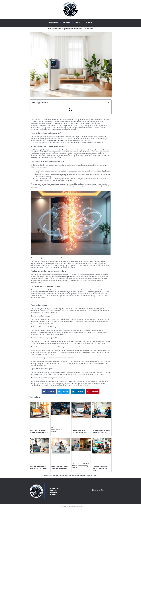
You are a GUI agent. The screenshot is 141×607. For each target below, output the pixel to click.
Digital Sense (53, 22)
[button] (108, 102)
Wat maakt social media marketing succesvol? (101, 431)
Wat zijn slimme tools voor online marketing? (38, 467)
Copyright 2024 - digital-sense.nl (70, 506)
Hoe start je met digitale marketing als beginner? (60, 467)
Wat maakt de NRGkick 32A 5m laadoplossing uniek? (80, 466)
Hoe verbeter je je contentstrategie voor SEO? (79, 432)
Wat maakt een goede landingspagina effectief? (39, 431)
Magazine (66, 22)
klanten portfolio (98, 490)
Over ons (78, 22)
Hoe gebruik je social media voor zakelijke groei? (100, 468)
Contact (89, 22)
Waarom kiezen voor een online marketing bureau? (60, 430)
